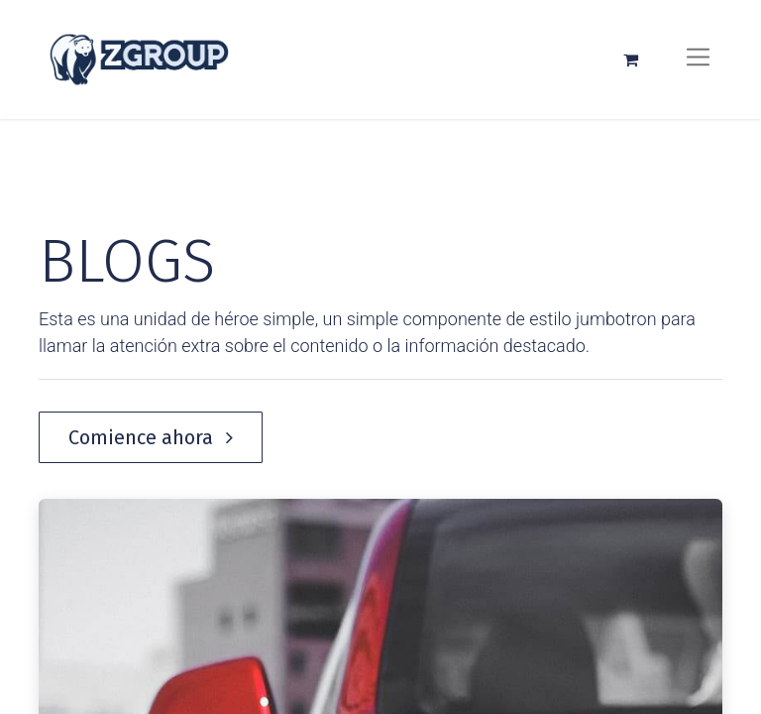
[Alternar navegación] (698, 59)
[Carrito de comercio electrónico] (630, 59)
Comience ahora (150, 437)
